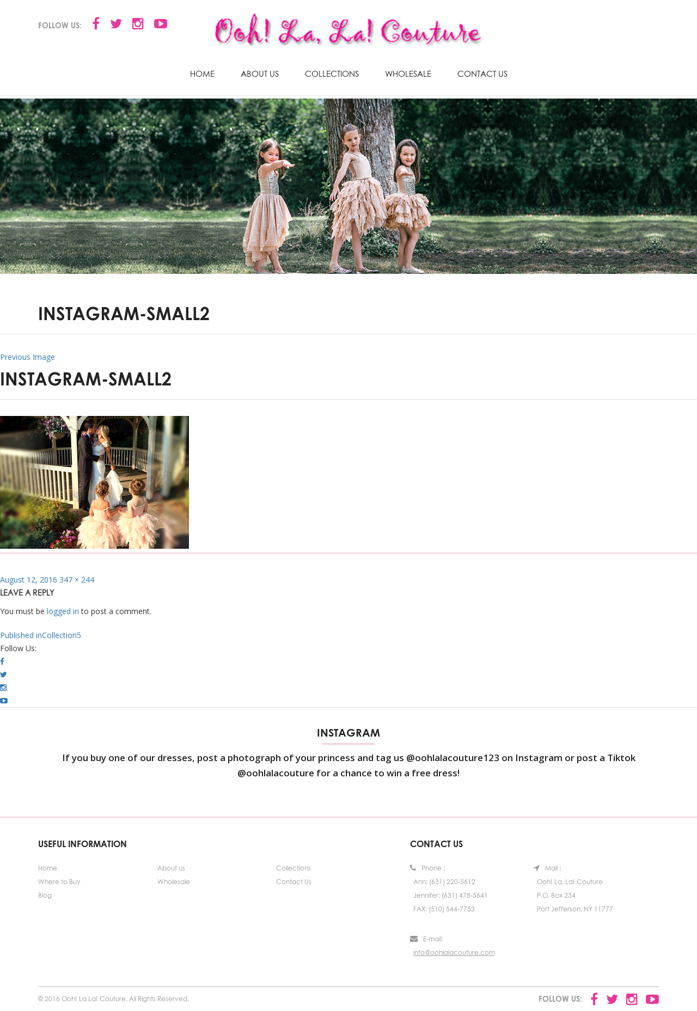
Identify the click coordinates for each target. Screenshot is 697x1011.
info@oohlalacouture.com (454, 952)
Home (202, 73)
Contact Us (482, 73)
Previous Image (27, 357)
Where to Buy (59, 882)
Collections (332, 73)
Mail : (547, 868)
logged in (63, 611)
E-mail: (426, 939)
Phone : (427, 868)
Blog (45, 895)
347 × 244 (76, 579)
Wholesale (408, 73)
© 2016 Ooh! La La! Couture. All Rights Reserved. (113, 999)
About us (260, 73)
